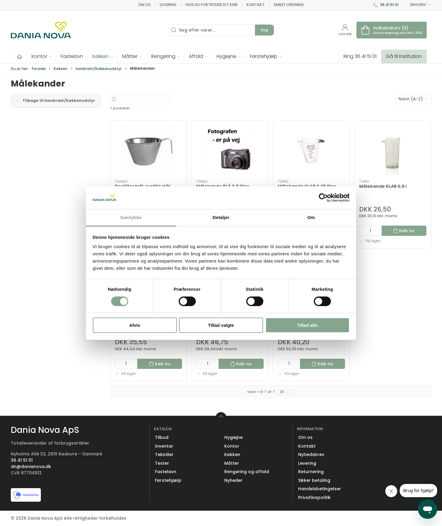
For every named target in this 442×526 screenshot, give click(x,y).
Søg (264, 29)
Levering (168, 4)
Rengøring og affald (246, 472)
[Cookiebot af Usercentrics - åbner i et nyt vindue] (323, 197)
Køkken (61, 68)
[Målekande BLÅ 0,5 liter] (229, 150)
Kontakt (256, 4)
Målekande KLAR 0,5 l (383, 186)
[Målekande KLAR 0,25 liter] (311, 150)
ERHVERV (417, 5)
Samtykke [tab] (131, 217)
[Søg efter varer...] (157, 99)
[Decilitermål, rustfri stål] (148, 150)
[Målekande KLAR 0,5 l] (392, 150)
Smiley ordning (289, 4)
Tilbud (161, 437)
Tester (162, 463)
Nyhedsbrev (311, 455)
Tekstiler (164, 455)
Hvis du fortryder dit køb (212, 4)
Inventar (164, 446)
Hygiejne (233, 437)
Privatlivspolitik (314, 497)
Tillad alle (307, 325)
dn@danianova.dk (31, 467)
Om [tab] (311, 217)
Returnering (311, 472)
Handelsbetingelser (319, 489)
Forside (39, 68)
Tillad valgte (221, 325)
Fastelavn (165, 472)
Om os (144, 4)
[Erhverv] (41, 30)
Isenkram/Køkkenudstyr (99, 68)
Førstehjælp (168, 480)
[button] (41, 56)
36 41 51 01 (389, 4)
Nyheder (233, 480)
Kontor (231, 446)
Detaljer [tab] (221, 217)
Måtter (231, 463)
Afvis (134, 325)
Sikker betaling (314, 480)
